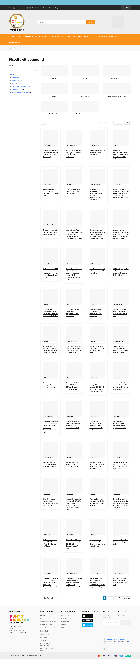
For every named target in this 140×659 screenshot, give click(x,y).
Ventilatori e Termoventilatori (85, 114)
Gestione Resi (47, 8)
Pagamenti (43, 637)
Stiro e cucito (85, 96)
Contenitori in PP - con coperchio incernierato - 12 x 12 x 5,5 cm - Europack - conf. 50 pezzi (74, 544)
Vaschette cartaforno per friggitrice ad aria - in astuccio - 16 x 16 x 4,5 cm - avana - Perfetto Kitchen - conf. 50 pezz (97, 234)
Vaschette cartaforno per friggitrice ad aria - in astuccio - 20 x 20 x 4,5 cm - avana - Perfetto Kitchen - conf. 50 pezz (97, 387)
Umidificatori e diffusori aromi (116, 96)
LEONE (69, 184)
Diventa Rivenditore (46, 625)
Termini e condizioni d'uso (48, 628)
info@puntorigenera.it (17, 8)
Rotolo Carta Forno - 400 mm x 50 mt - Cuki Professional (97, 153)
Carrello (63, 625)
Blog (56, 8)
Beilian (116, 145)
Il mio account (66, 628)
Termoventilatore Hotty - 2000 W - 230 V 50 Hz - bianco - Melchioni (50, 232)
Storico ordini (65, 621)
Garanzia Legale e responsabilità (45, 644)
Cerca (90, 22)
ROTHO (46, 378)
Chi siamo (43, 615)
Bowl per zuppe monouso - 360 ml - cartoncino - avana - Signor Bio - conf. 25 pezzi (119, 426)
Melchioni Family (48, 225)
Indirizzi (63, 618)
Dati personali (65, 615)
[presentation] (117, 632)
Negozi (42, 618)
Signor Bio (117, 378)
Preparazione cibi (116, 78)
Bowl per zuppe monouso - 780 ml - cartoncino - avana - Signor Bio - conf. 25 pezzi (96, 426)
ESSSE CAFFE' (48, 184)
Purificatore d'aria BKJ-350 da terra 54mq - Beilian (120, 542)
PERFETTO (117, 184)
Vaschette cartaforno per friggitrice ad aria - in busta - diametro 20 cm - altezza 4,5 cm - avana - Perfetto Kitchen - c (121, 234)
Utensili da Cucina (54, 114)
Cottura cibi (85, 78)
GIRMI (69, 304)
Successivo (126, 598)
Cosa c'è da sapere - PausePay (47, 650)
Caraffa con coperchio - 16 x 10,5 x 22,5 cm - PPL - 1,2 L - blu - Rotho (50, 385)
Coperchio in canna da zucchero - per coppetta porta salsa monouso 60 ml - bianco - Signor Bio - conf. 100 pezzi (121, 503)
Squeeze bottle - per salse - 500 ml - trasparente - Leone (72, 464)
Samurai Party (94, 573)
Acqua (54, 78)
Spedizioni (43, 640)
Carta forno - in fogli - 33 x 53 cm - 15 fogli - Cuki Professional (97, 271)
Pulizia (54, 96)
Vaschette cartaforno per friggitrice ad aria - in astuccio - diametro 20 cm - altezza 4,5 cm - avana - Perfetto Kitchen (121, 193)
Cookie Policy (44, 634)
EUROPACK (47, 263)
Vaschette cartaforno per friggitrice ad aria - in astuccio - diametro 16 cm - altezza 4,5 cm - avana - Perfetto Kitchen (74, 234)
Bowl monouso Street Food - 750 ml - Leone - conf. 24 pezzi (73, 191)
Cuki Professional (48, 145)
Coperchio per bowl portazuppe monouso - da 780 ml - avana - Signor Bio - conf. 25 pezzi (73, 426)
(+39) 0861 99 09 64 (33, 8)
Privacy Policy (44, 631)
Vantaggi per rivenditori (48, 621)
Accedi (126, 8)
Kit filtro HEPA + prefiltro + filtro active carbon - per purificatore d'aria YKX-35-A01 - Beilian (120, 155)
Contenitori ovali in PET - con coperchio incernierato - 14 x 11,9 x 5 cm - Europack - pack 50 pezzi (50, 273)
